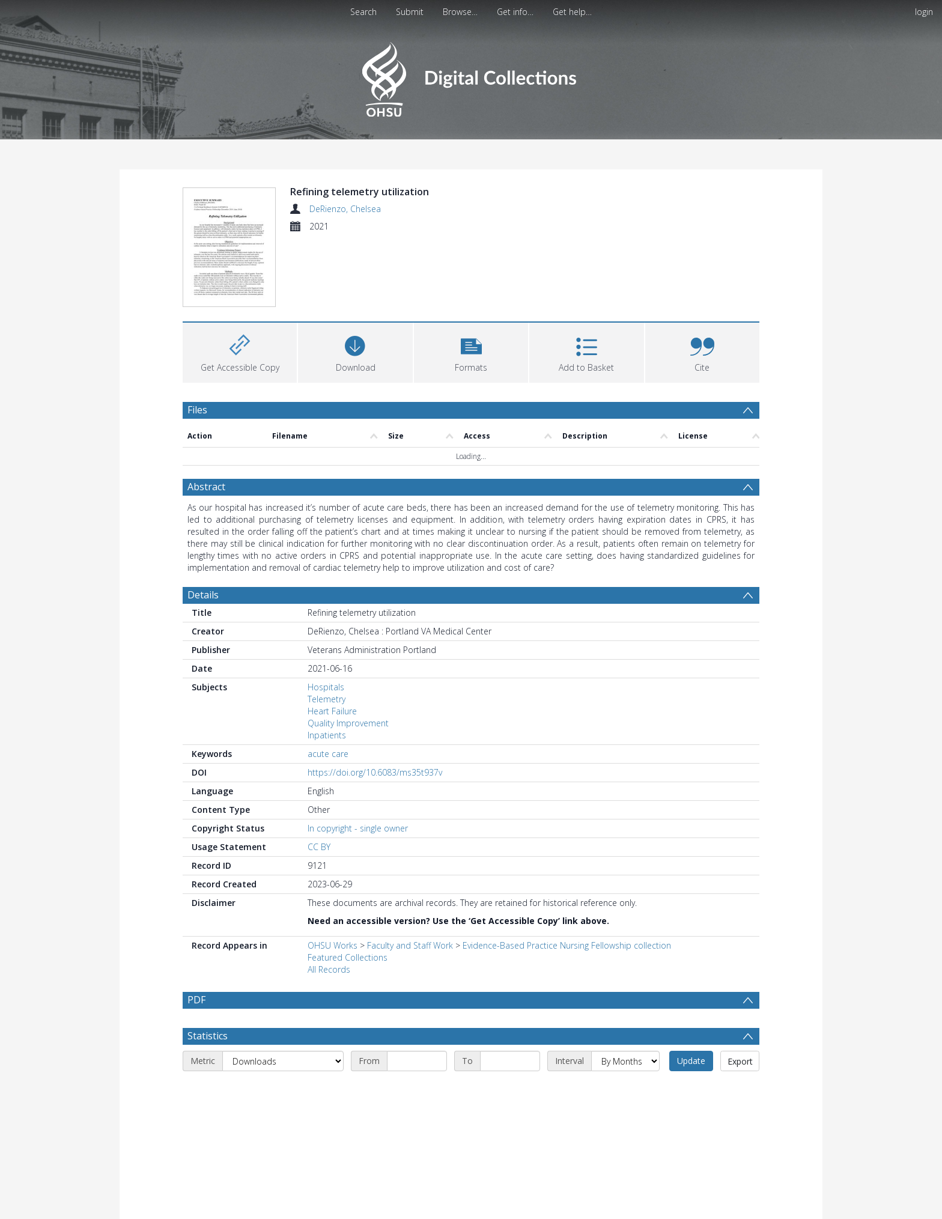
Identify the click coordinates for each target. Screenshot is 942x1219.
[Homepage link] (470, 76)
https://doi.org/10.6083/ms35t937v (375, 702)
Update (691, 990)
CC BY (319, 776)
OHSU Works (332, 875)
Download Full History (710, 1208)
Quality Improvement (348, 652)
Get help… (572, 11)
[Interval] (625, 990)
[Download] (355, 280)
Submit (410, 11)
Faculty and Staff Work (410, 875)
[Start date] (417, 990)
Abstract (206, 416)
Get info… (515, 11)
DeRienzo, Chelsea (345, 208)
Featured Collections (347, 887)
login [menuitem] (924, 11)
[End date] (510, 990)
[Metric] (283, 990)
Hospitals (326, 616)
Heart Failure (332, 640)
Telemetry (326, 628)
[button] (471, 280)
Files (197, 338)
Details (203, 524)
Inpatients (327, 664)
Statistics (207, 965)
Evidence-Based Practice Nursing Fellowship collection (567, 875)
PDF (196, 929)
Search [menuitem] (363, 11)
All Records (329, 899)
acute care (328, 683)
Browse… (460, 11)
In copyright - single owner (358, 758)
